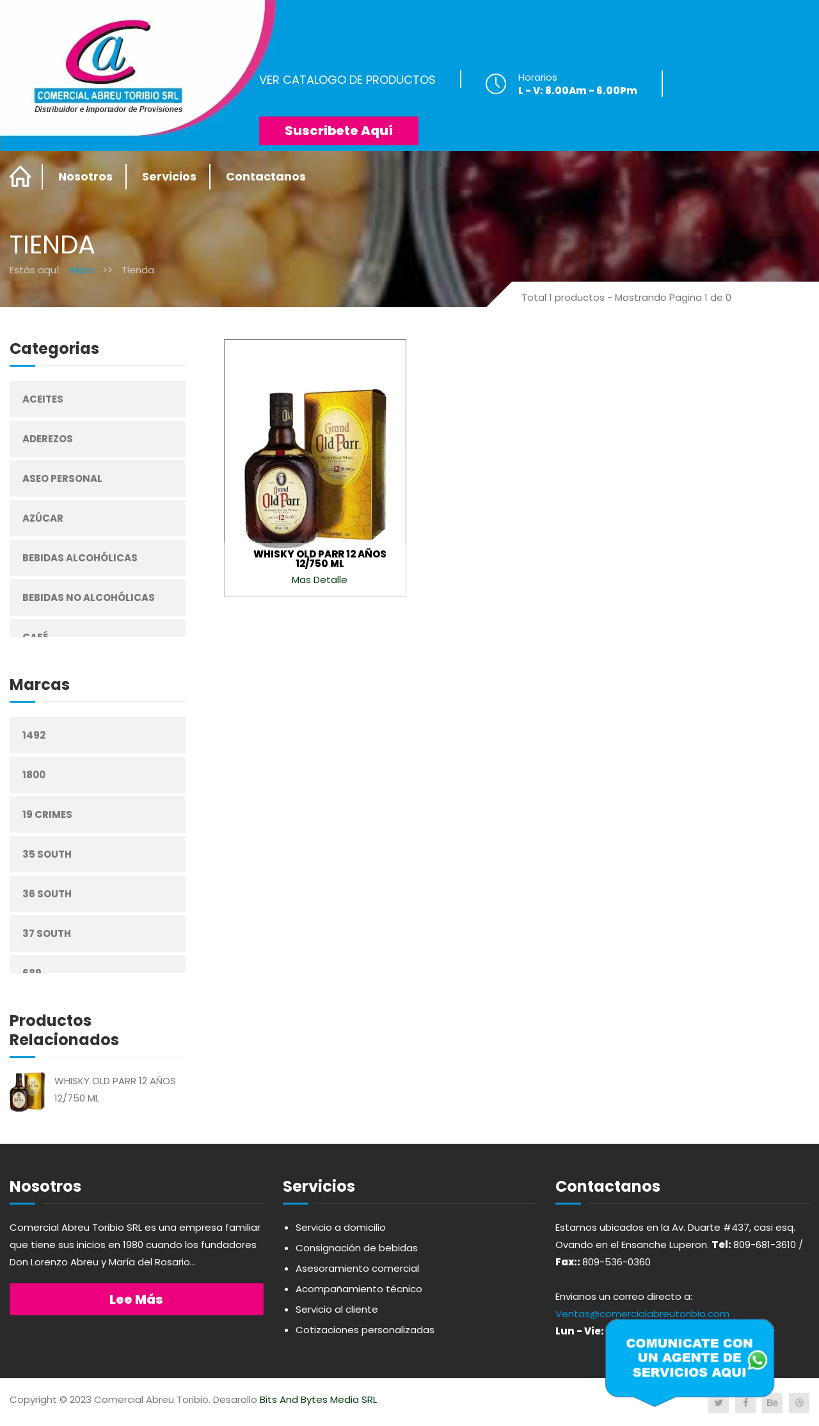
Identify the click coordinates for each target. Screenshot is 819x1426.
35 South (47, 854)
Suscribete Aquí (339, 131)
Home (21, 176)
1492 (33, 735)
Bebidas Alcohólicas (80, 558)
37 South (46, 933)
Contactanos (266, 176)
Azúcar (42, 518)
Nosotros (85, 176)
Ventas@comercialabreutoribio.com (642, 1313)
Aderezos (47, 438)
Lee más (136, 1299)
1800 (33, 774)
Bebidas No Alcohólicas (88, 597)
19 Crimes (47, 814)
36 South (47, 894)
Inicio (81, 269)
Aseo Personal (62, 478)
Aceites (42, 399)
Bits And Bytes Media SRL (318, 1399)
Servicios (169, 176)
